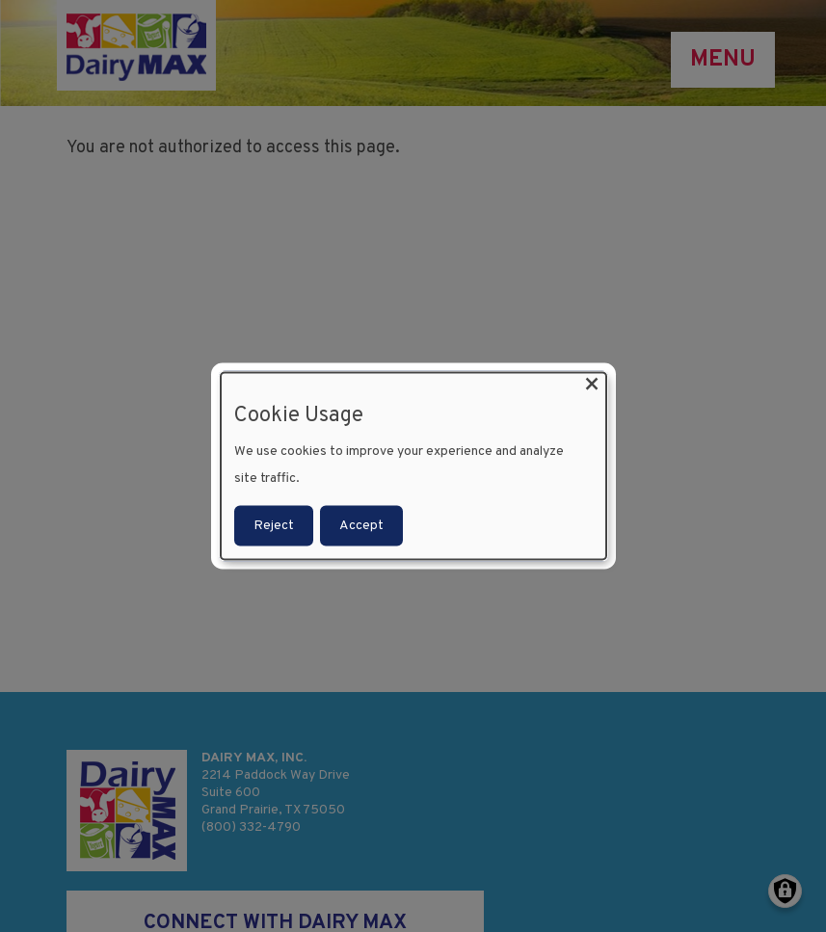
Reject (273, 526)
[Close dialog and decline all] (591, 384)
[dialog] (413, 466)
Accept (361, 526)
